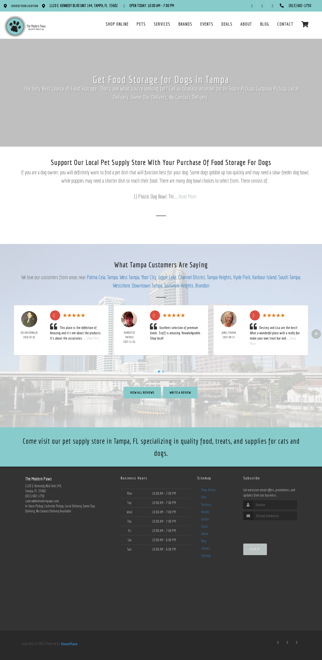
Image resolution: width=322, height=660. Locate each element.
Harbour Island (264, 277)
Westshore (121, 285)
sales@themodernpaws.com (42, 501)
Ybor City (148, 277)
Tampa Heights (219, 277)
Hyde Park (241, 277)
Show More (93, 338)
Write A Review (180, 392)
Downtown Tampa (147, 285)
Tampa (112, 277)
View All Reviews (142, 392)
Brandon (202, 285)
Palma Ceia (96, 277)
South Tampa (289, 277)
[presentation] (270, 530)
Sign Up (255, 549)
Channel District (191, 277)
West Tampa (129, 277)
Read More (187, 196)
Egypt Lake (167, 277)
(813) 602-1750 (34, 496)
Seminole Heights (178, 285)
